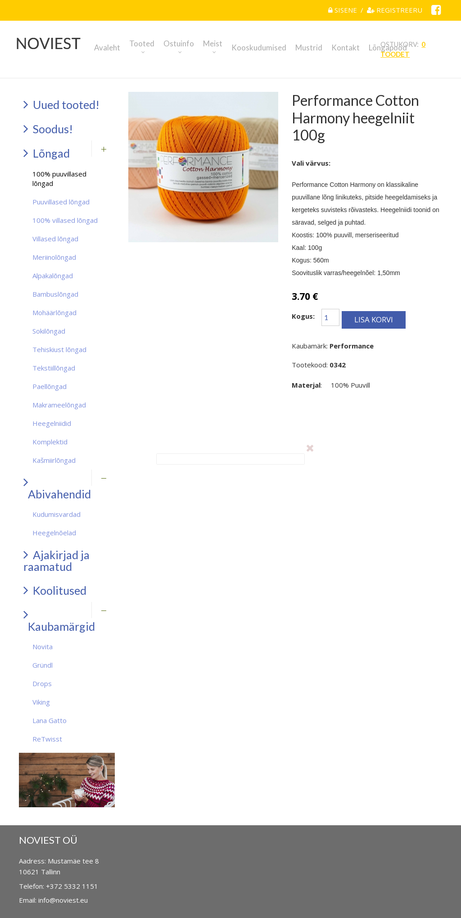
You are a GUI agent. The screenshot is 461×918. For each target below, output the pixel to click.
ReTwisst (47, 738)
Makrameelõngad (59, 404)
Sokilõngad (48, 330)
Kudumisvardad (56, 514)
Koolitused (54, 590)
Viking (41, 701)
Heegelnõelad (54, 532)
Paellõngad (49, 386)
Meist (212, 43)
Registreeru (394, 9)
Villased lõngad (55, 238)
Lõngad (46, 153)
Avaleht (107, 47)
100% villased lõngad (65, 220)
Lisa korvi (373, 319)
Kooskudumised (258, 47)
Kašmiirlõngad (54, 460)
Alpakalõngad (52, 275)
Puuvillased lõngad (61, 201)
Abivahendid (57, 488)
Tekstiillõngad (53, 367)
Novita (42, 646)
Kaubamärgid (59, 620)
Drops (42, 683)
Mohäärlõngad (54, 312)
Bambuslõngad (55, 293)
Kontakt (345, 47)
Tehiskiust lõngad (59, 349)
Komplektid (50, 441)
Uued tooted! (61, 104)
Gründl (42, 664)
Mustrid (308, 47)
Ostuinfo (178, 43)
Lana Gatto (49, 720)
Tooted (141, 43)
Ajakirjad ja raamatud (56, 560)
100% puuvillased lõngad (59, 178)
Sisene (343, 9)
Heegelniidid (51, 423)
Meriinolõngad (54, 257)
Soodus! (48, 129)
